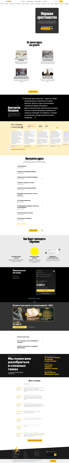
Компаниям (38, 1)
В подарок (30, 1)
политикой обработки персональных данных (29, 461)
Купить (45, 290)
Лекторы (45, 1)
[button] (57, 127)
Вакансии (25, 457)
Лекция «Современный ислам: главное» (29, 402)
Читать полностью (13, 143)
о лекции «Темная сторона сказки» (27, 146)
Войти (61, 1)
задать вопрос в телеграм (34, 298)
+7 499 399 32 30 (15, 457)
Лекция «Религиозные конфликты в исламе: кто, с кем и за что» (32, 394)
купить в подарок (45, 293)
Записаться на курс (45, 28)
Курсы (22, 1)
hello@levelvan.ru (16, 454)
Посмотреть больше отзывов (34, 440)
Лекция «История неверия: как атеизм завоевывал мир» (31, 432)
